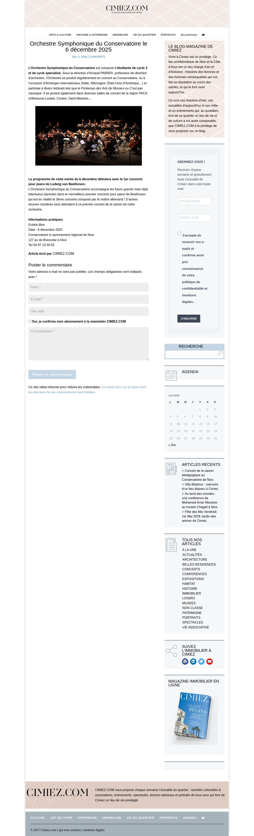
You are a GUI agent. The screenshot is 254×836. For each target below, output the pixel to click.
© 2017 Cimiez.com (43, 830)
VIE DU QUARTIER (144, 34)
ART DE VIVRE (61, 817)
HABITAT (188, 583)
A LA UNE (189, 550)
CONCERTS (97, 56)
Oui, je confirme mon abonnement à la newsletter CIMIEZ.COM (77, 321)
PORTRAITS (168, 34)
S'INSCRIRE (189, 318)
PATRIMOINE (192, 613)
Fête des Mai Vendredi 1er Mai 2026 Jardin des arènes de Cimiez (199, 516)
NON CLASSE (192, 608)
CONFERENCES (194, 574)
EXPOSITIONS (193, 579)
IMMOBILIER (120, 34)
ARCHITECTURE (194, 559)
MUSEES (189, 603)
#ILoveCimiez (189, 34)
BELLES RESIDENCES (199, 564)
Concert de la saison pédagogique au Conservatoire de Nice (198, 475)
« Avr (172, 445)
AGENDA (189, 817)
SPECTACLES (192, 622)
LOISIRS (188, 598)
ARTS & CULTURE (60, 34)
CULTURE (37, 817)
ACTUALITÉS (192, 554)
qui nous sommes (70, 830)
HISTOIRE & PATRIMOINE (92, 34)
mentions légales (94, 830)
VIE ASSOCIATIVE (195, 627)
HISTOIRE (189, 588)
